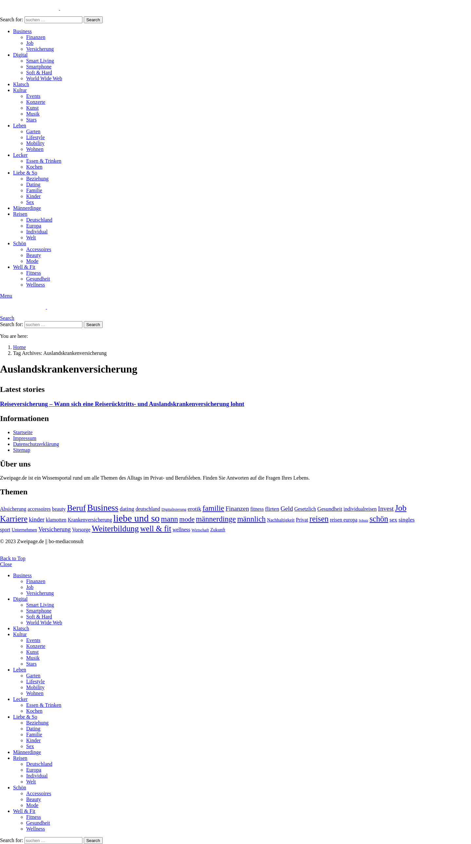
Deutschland (39, 220)
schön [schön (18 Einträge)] (379, 518)
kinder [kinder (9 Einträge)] (36, 519)
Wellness (35, 284)
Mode (32, 261)
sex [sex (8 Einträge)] (393, 519)
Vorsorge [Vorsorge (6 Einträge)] (81, 529)
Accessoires (38, 249)
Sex (30, 202)
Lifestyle (35, 137)
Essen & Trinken (43, 161)
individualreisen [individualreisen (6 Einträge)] (359, 509)
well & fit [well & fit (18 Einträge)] (155, 528)
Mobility (35, 143)
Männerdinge (27, 208)
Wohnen (35, 149)
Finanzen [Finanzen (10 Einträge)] (237, 508)
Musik (33, 114)
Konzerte (35, 102)
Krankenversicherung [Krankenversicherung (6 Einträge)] (90, 520)
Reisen (20, 214)
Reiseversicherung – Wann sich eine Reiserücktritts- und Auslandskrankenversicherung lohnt (122, 403)
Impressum (24, 438)
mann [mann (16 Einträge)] (169, 519)
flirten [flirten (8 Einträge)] (272, 508)
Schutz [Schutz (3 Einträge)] (363, 520)
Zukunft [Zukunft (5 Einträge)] (217, 529)
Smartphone (38, 66)
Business (22, 31)
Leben (19, 125)
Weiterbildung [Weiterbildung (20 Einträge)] (115, 528)
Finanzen (35, 37)
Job (29, 43)
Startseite (23, 432)
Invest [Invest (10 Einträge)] (386, 508)
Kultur (20, 90)
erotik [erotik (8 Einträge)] (194, 508)
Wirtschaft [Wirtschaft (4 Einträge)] (200, 530)
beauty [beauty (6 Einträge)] (59, 509)
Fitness (33, 273)
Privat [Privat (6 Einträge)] (302, 520)
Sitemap (21, 450)
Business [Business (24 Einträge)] (102, 508)
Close (6, 564)
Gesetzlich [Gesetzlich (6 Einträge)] (305, 509)
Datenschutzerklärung (36, 444)
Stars (31, 119)
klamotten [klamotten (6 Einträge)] (56, 520)
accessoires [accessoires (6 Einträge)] (39, 509)
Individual (37, 231)
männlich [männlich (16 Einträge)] (251, 519)
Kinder (33, 196)
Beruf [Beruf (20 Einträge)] (76, 507)
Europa (33, 226)
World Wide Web (44, 78)
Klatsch (21, 84)
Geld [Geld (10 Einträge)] (287, 508)
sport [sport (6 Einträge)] (5, 529)
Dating (33, 184)
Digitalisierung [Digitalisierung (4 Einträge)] (174, 509)
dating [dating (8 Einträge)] (127, 508)
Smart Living (40, 61)
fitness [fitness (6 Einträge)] (257, 509)
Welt (31, 237)
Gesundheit (38, 279)
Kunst (32, 108)
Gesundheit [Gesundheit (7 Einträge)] (329, 509)
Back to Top (13, 558)
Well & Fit (24, 267)
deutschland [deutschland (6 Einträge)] (147, 509)
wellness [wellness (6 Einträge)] (181, 529)
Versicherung (40, 49)
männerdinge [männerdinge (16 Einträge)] (216, 519)
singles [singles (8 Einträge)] (406, 519)
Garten (33, 131)
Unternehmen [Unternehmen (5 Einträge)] (24, 529)
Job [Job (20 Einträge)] (400, 507)
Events (33, 96)
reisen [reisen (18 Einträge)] (318, 518)
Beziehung (37, 178)
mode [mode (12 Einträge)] (187, 519)
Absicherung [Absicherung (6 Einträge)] (13, 509)
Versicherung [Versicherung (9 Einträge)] (54, 529)
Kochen (34, 167)
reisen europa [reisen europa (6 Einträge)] (343, 520)
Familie (34, 190)
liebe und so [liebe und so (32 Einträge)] (136, 518)
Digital (20, 55)
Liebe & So (25, 172)
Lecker (20, 155)
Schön (19, 243)
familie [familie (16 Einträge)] (213, 508)
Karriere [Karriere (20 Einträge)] (13, 518)
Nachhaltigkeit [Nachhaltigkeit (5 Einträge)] (280, 520)
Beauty (33, 255)
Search (93, 19)
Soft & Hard (39, 72)
